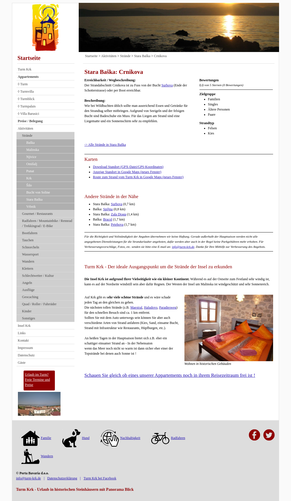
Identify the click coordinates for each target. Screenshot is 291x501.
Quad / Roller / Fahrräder (39, 304)
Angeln (27, 283)
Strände (27, 136)
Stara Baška (34, 199)
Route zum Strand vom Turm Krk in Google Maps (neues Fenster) (138, 177)
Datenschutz (26, 355)
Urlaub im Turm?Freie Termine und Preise (37, 380)
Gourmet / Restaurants (37, 214)
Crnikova (160, 56)
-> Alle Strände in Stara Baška (105, 145)
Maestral (136, 307)
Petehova (117, 224)
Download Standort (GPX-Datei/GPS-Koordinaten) (128, 167)
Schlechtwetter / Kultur (38, 276)
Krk (29, 178)
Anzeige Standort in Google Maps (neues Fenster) (127, 172)
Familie (36, 438)
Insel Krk (24, 326)
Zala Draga (118, 214)
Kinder (27, 311)
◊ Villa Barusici (28, 114)
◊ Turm (23, 84)
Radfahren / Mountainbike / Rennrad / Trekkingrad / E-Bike (47, 223)
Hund (76, 438)
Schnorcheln (30, 247)
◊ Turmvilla (26, 91)
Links (22, 333)
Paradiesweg (167, 307)
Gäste (22, 363)
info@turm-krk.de (183, 246)
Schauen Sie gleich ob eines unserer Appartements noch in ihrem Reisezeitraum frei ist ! (169, 375)
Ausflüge (28, 290)
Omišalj (31, 164)
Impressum (25, 348)
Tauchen (28, 240)
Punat (30, 171)
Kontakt (23, 340)
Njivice (31, 157)
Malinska (32, 150)
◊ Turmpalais (27, 106)
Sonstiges (28, 318)
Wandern (28, 261)
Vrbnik (31, 207)
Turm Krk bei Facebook (100, 478)
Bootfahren (30, 233)
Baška (30, 143)
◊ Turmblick (26, 99)
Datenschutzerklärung (62, 478)
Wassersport (30, 254)
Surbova (167, 85)
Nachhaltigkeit (120, 438)
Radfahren (168, 438)
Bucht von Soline (38, 192)
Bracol (107, 219)
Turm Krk (25, 69)
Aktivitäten (25, 128)
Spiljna (108, 209)
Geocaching (30, 297)
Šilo (29, 185)
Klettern (27, 269)
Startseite (29, 58)
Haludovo (150, 307)
